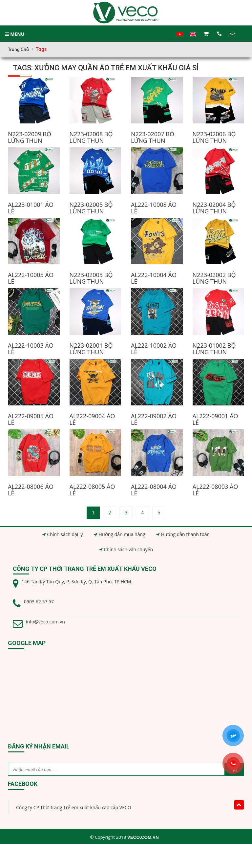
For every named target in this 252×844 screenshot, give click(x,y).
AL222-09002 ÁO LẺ (154, 419)
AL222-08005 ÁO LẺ (92, 489)
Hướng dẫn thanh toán (185, 534)
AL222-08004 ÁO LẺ (154, 489)
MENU (15, 34)
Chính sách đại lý (65, 534)
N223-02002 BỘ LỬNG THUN (214, 278)
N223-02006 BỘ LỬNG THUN (214, 137)
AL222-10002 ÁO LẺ (154, 348)
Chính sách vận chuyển (128, 549)
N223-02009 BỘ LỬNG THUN (29, 137)
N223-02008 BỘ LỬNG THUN (91, 137)
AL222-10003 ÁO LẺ (30, 348)
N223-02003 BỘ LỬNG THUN (91, 278)
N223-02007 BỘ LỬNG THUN (152, 137)
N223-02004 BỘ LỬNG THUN (214, 207)
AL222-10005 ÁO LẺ (30, 278)
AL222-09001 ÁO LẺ (215, 419)
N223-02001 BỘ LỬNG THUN (91, 348)
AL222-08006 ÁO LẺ (30, 489)
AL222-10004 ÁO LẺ (154, 278)
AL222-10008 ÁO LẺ (154, 207)
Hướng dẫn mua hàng (122, 534)
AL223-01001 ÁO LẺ (30, 207)
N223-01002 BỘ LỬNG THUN (214, 348)
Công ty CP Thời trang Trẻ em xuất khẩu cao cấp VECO (73, 807)
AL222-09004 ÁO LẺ (92, 419)
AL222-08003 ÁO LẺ (215, 489)
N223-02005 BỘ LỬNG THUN (91, 207)
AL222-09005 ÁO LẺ (30, 419)
